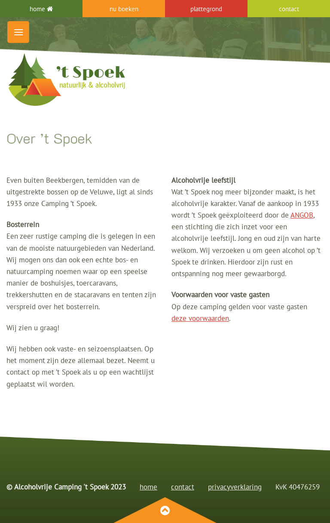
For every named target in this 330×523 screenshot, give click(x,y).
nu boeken (124, 8)
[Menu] (18, 32)
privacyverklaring (235, 487)
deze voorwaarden (200, 318)
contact (182, 487)
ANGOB (301, 215)
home (41, 8)
